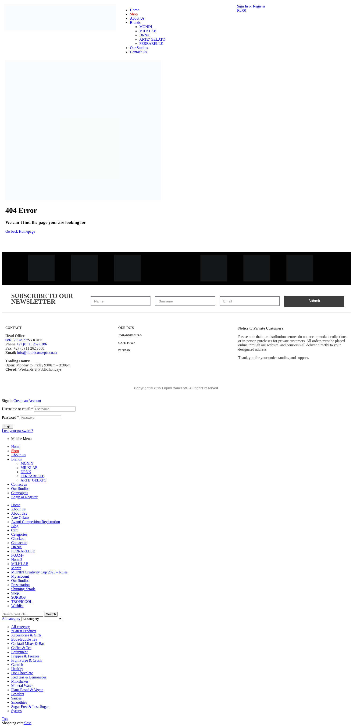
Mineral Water (22, 686)
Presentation (20, 585)
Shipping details (23, 589)
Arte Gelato (20, 518)
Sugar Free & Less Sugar (30, 707)
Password (10, 417)
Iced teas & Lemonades (28, 677)
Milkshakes (20, 681)
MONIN (27, 463)
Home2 (16, 560)
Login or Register (24, 497)
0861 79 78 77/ (16, 340)
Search (51, 614)
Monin (16, 568)
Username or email (17, 409)
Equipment (19, 652)
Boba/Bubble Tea (24, 639)
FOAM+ (17, 555)
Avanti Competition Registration (35, 522)
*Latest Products (23, 631)
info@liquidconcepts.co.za (37, 353)
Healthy (17, 669)
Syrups (16, 711)
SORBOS (18, 597)
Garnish (17, 665)
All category (20, 627)
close (27, 723)
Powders (17, 694)
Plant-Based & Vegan (27, 690)
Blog (14, 526)
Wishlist (17, 606)
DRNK (26, 472)
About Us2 (19, 513)
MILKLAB (29, 468)
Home (15, 447)
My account (20, 576)
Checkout (18, 539)
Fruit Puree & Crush (26, 660)
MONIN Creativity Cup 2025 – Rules (39, 572)
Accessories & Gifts (26, 635)
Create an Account (27, 401)
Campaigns (19, 493)
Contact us (19, 484)
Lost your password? (17, 431)
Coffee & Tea (21, 648)
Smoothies (19, 702)
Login (7, 426)
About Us (18, 455)
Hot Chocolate (22, 673)
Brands (16, 459)
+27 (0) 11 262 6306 (31, 344)
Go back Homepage (20, 231)
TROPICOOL (21, 602)
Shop (15, 451)
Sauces (16, 698)
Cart (14, 530)
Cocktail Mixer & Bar (27, 644)
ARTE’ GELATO (33, 480)
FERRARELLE (32, 476)
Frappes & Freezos (25, 656)
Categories (19, 534)
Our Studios (20, 489)
